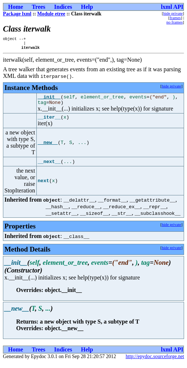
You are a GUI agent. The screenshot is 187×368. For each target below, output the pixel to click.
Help (87, 7)
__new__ (48, 148)
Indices (63, 7)
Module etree (51, 14)
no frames (174, 22)
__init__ (49, 100)
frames (175, 17)
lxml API (172, 7)
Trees (39, 7)
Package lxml (17, 14)
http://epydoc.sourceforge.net (155, 362)
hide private (173, 13)
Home (15, 7)
